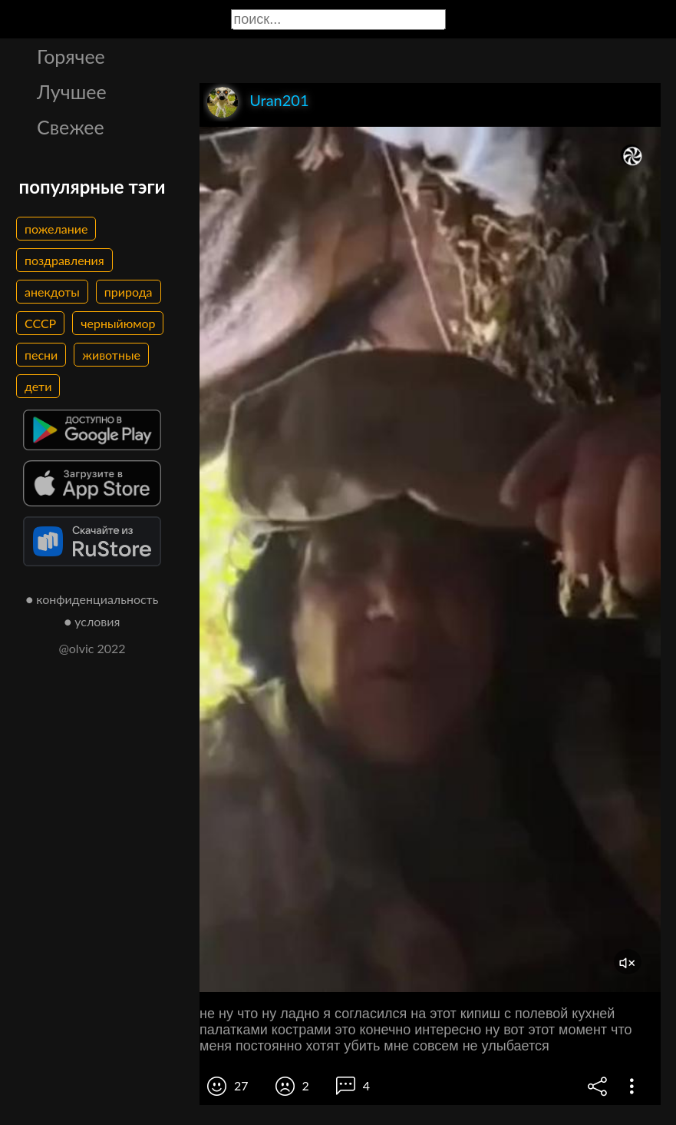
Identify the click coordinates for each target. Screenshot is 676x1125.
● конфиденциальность (92, 599)
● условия (92, 621)
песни (41, 354)
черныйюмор (118, 323)
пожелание (56, 228)
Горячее (71, 56)
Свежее (70, 126)
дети (38, 386)
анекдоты (52, 291)
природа (128, 291)
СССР (40, 323)
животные (111, 354)
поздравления (64, 260)
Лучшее (72, 91)
